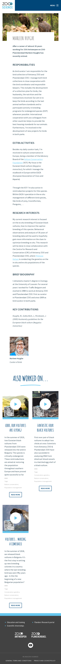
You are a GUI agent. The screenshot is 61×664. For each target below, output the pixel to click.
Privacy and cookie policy (44, 661)
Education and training (16, 622)
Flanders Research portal (44, 622)
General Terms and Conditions (18, 661)
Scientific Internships (15, 626)
